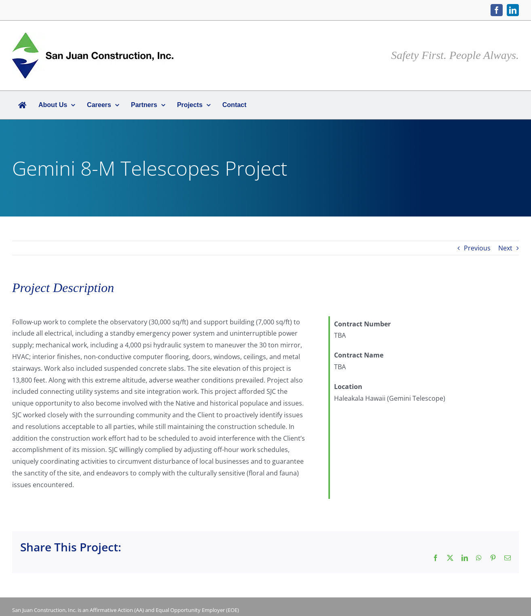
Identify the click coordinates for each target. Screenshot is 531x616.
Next (505, 248)
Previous (477, 248)
